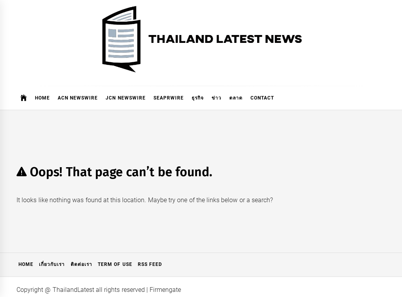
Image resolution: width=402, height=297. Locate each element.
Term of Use (115, 264)
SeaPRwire (168, 98)
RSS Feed (150, 264)
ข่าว (216, 98)
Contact (262, 98)
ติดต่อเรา (81, 264)
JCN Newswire (125, 98)
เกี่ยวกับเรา (52, 264)
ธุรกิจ (198, 98)
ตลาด (236, 98)
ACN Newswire (78, 98)
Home (42, 98)
